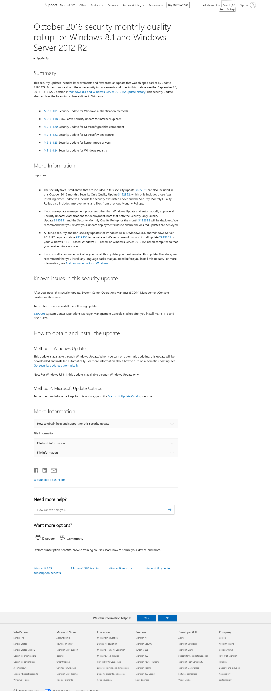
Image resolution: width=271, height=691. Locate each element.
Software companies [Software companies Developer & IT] (187, 673)
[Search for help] (228, 5)
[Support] (50, 5)
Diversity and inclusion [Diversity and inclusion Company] (229, 667)
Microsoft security (120, 568)
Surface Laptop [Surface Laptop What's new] (20, 643)
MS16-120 (51, 127)
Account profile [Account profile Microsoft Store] (63, 637)
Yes (146, 618)
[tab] (46, 538)
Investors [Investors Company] (223, 661)
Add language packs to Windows (87, 263)
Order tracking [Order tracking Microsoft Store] (63, 661)
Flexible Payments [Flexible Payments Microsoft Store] (64, 679)
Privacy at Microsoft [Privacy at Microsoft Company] (228, 655)
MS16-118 (51, 119)
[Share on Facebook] (36, 469)
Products (95, 5)
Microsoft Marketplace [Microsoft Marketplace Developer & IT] (188, 667)
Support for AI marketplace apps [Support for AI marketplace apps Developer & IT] (193, 655)
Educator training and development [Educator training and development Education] (113, 667)
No (167, 618)
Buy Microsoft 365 (178, 5)
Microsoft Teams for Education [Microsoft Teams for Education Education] (111, 649)
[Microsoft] (26, 5)
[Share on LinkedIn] (43, 469)
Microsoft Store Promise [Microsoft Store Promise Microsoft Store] (67, 673)
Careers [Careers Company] (222, 637)
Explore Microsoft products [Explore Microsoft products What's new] (26, 673)
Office (82, 5)
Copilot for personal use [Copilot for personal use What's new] (24, 661)
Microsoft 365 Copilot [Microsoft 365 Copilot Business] (145, 673)
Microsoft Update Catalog (124, 396)
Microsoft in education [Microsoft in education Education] (107, 637)
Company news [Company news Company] (226, 649)
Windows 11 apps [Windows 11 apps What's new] (22, 679)
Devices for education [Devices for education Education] (107, 643)
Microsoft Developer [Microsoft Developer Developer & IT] (187, 643)
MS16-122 (51, 134)
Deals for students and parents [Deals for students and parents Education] (111, 673)
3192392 (124, 194)
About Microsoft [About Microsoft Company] (226, 643)
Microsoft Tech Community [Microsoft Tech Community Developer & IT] (190, 661)
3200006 (40, 313)
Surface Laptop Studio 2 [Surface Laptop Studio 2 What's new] (24, 649)
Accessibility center (158, 568)
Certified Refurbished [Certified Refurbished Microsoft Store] (66, 667)
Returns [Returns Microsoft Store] (60, 655)
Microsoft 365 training (85, 568)
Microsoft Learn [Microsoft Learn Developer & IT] (185, 649)
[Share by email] (52, 469)
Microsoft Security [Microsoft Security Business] (144, 643)
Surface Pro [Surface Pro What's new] (19, 637)
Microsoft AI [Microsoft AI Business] (141, 637)
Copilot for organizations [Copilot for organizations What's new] (25, 655)
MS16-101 (51, 111)
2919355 (82, 237)
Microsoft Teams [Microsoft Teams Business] (143, 667)
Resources (154, 5)
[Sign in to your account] (247, 5)
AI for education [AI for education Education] (104, 679)
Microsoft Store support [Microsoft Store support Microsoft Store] (67, 649)
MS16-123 (51, 142)
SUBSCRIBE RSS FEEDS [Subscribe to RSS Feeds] (51, 479)
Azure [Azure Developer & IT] (181, 637)
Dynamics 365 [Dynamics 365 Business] (142, 649)
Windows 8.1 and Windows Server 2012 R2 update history (107, 92)
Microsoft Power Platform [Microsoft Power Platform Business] (147, 661)
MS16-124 (51, 150)
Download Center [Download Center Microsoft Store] (64, 643)
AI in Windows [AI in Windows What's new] (20, 667)
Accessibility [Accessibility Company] (224, 673)
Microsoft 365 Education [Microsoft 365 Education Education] (108, 655)
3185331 (141, 190)
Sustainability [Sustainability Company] (225, 679)
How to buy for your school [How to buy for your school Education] (109, 661)
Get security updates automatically (56, 365)
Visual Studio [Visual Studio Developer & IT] (184, 679)
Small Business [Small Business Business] (142, 679)
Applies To (42, 58)
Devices (111, 5)
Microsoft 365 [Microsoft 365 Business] (142, 655)
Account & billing (132, 5)
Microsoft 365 (67, 5)
